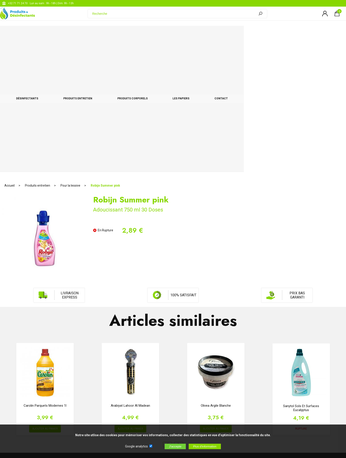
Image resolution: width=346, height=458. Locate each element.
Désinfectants (71, 33)
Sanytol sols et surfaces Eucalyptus (301, 270)
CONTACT (279, 33)
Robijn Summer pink (105, 47)
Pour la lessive (70, 47)
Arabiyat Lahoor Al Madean (130, 267)
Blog (142, 381)
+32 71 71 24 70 (18, 3)
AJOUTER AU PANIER (45, 290)
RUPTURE (301, 290)
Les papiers (235, 33)
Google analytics (136, 446)
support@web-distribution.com (158, 370)
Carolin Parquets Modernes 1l (45, 267)
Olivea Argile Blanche (216, 267)
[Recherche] (174, 16)
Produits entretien (125, 33)
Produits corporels (183, 33)
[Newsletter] (90, 405)
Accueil (9, 47)
